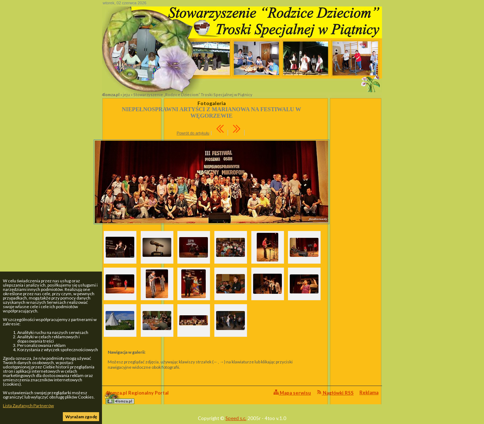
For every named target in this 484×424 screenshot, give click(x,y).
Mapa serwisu (292, 393)
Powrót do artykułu (193, 133)
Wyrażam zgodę (81, 416)
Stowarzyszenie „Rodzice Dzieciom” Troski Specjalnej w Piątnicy (192, 94)
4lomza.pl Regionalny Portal (137, 397)
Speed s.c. (235, 418)
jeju (126, 94)
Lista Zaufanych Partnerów (28, 405)
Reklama (368, 392)
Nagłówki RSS (335, 393)
